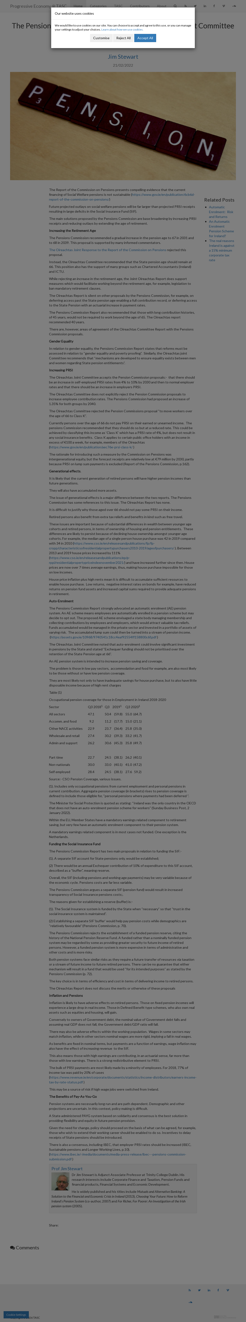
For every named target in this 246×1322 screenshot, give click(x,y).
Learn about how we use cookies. (122, 29)
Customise (101, 38)
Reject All (123, 38)
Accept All (145, 38)
